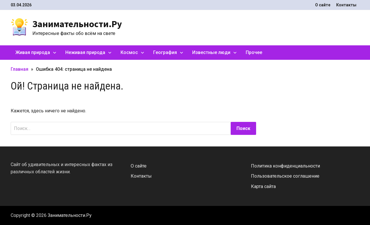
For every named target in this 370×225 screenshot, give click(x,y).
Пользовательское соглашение (285, 176)
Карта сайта (263, 186)
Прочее (254, 52)
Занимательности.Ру (77, 24)
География (165, 52)
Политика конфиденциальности (285, 166)
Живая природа (32, 52)
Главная (19, 69)
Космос (129, 52)
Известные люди (211, 52)
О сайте (322, 5)
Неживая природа (85, 52)
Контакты (346, 5)
